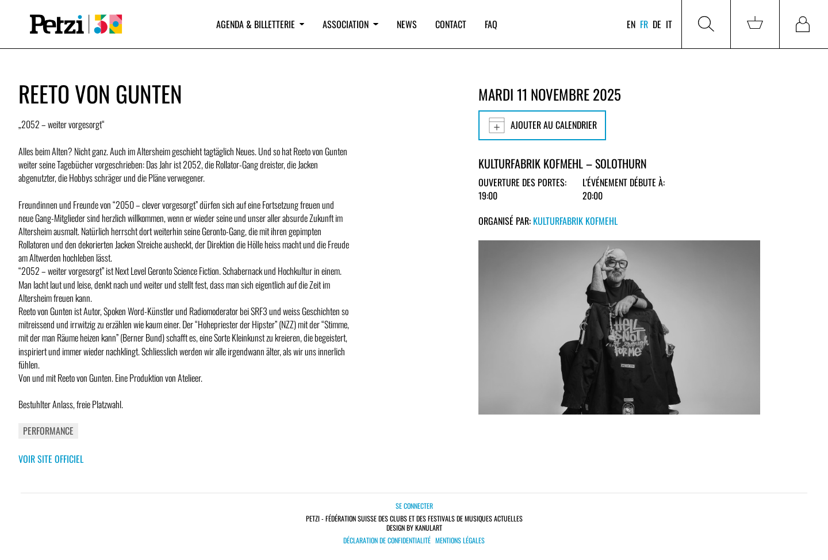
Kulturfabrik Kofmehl (575, 221)
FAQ (491, 24)
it (669, 24)
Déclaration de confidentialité (387, 540)
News (407, 24)
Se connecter (414, 506)
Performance (48, 431)
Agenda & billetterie (260, 24)
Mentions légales (460, 540)
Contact (450, 24)
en (631, 24)
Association (350, 24)
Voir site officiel (50, 459)
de (657, 24)
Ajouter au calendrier (542, 125)
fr (644, 24)
